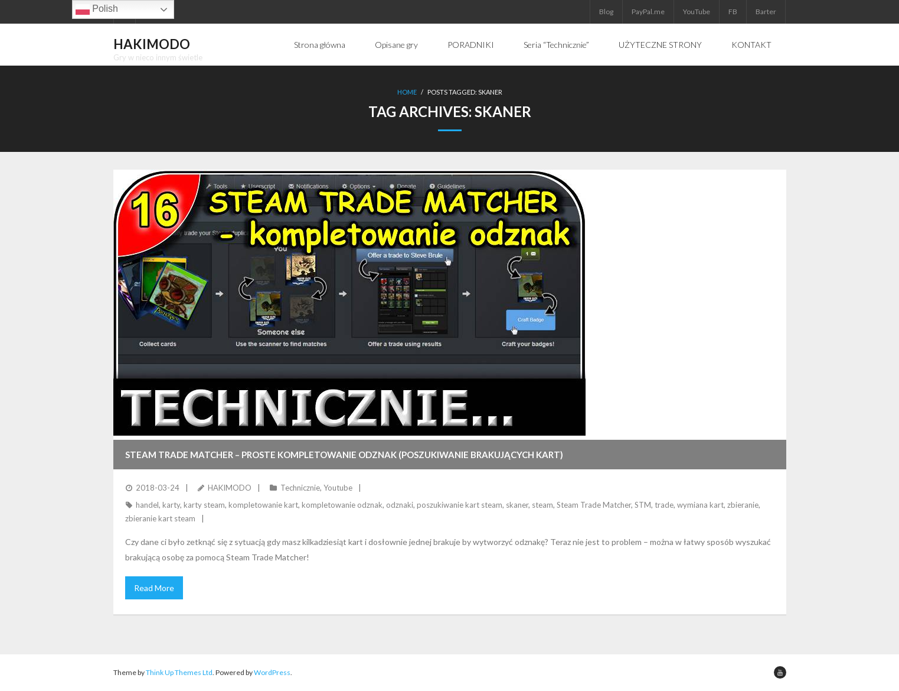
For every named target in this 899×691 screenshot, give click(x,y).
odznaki (399, 505)
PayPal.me (648, 11)
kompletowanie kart (263, 505)
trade (664, 505)
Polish (97, 9)
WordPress (272, 672)
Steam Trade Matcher (594, 505)
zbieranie (743, 505)
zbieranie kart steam (160, 518)
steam (542, 505)
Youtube (337, 487)
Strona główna (319, 45)
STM (643, 505)
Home (407, 92)
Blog (606, 11)
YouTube (696, 11)
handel (147, 505)
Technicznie (300, 487)
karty (171, 505)
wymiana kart (700, 505)
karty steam (204, 505)
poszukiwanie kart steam (459, 505)
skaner (517, 505)
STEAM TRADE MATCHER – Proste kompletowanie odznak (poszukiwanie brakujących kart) (344, 454)
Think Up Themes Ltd (179, 672)
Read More (154, 588)
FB (732, 11)
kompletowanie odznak (342, 505)
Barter (766, 11)
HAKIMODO (229, 487)
